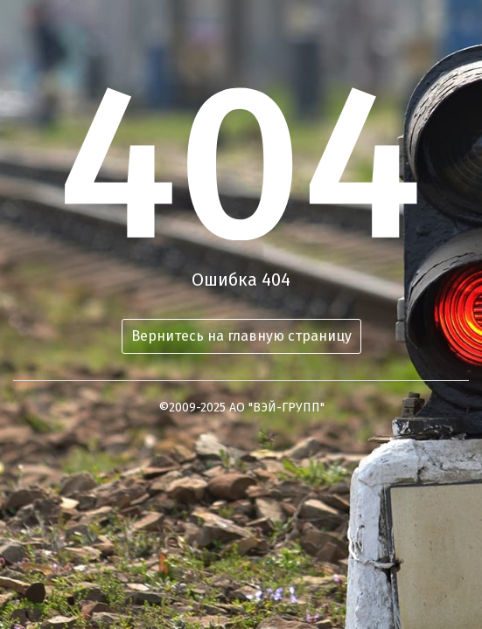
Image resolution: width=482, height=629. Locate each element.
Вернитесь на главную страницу (241, 336)
